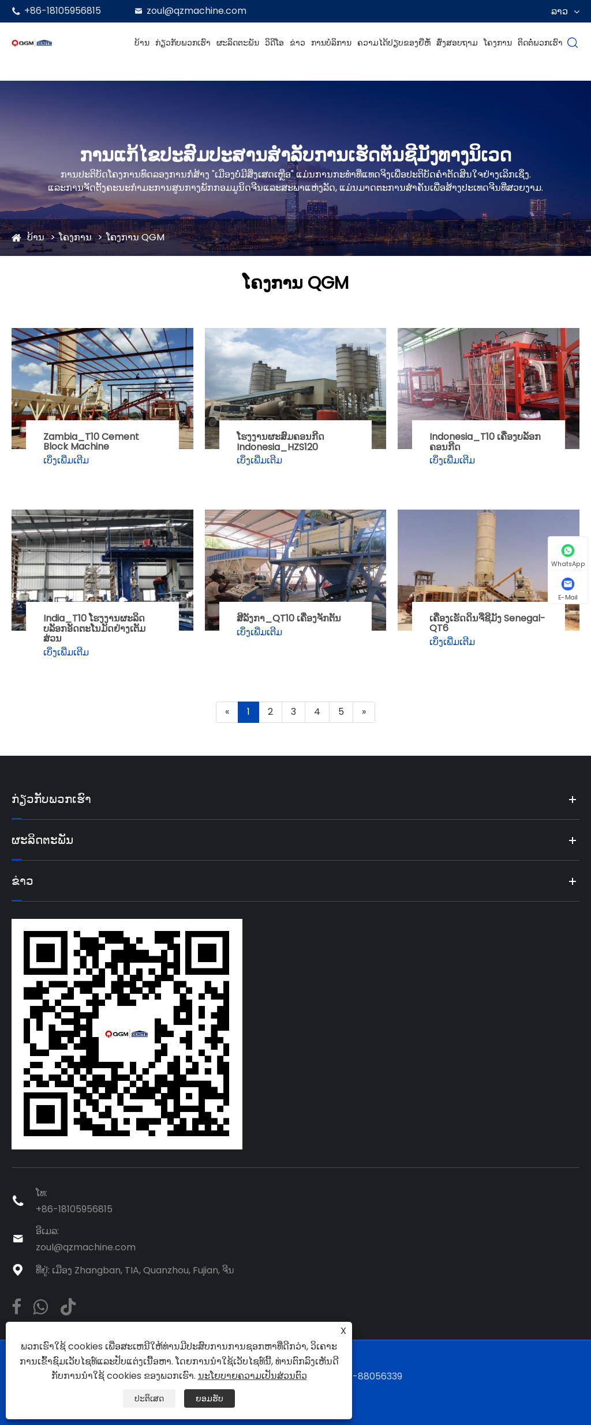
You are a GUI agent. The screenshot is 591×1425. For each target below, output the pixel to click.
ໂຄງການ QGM (135, 237)
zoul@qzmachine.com (196, 10)
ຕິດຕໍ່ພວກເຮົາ (540, 42)
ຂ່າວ (297, 42)
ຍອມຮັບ (209, 1398)
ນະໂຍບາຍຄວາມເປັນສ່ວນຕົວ (252, 1375)
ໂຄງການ (498, 42)
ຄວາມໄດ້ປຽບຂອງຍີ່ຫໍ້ (394, 42)
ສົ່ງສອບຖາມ (457, 42)
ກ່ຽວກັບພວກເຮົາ (183, 42)
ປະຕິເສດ (149, 1398)
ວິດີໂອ (274, 42)
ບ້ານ (141, 42)
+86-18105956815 (62, 10)
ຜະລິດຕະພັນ (237, 42)
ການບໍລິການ (331, 42)
